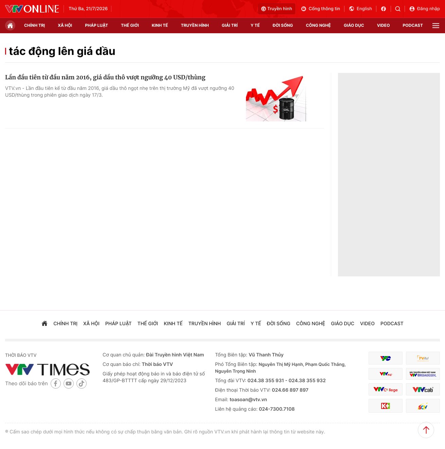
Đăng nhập (424, 9)
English (360, 9)
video (383, 25)
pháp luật (96, 25)
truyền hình (195, 25)
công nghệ (318, 25)
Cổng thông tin (320, 9)
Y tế (255, 25)
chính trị (34, 25)
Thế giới (130, 25)
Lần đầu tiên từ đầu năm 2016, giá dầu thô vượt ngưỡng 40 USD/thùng (105, 77)
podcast (413, 25)
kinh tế (160, 25)
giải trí (230, 25)
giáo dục (354, 25)
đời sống (283, 25)
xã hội (65, 25)
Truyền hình (276, 9)
